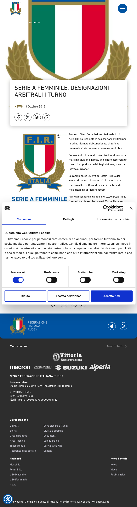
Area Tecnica (17, 440)
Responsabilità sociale (23, 450)
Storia (13, 430)
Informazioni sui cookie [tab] (113, 219)
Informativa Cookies (78, 501)
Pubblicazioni (118, 474)
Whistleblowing (100, 501)
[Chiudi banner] (131, 208)
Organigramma (18, 435)
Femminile (16, 469)
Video (114, 469)
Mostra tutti (117, 346)
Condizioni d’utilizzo (36, 501)
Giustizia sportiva (53, 430)
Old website (16, 501)
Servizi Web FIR (52, 445)
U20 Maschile (18, 474)
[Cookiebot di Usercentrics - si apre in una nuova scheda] (106, 208)
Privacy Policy (57, 501)
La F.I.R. (14, 425)
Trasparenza (17, 445)
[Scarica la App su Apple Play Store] (112, 326)
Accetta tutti (111, 296)
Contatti (47, 450)
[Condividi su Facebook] (18, 117)
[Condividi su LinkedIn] (37, 117)
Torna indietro (27, 22)
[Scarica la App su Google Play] (123, 326)
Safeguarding (51, 440)
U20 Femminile (18, 479)
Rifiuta (25, 296)
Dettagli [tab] (68, 219)
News (19, 106)
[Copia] (46, 117)
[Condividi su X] (27, 117)
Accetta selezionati (68, 296)
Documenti (49, 435)
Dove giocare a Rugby (55, 425)
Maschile (15, 464)
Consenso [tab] (24, 219)
